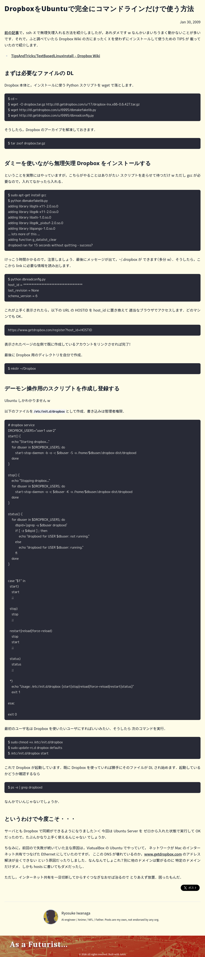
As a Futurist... (39, 944)
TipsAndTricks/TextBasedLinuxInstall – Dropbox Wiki (55, 55)
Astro (123, 954)
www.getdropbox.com (163, 854)
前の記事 (11, 32)
